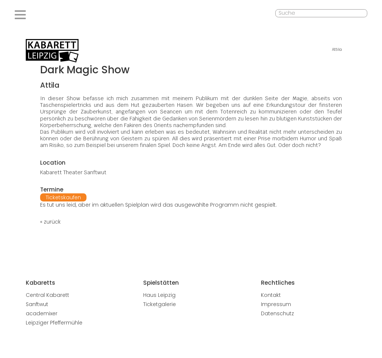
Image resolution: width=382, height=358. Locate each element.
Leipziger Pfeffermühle (54, 322)
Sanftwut (37, 304)
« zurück (50, 221)
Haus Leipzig (159, 295)
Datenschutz (277, 313)
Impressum (276, 304)
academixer (41, 313)
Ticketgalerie (159, 304)
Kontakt (271, 295)
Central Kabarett (47, 295)
